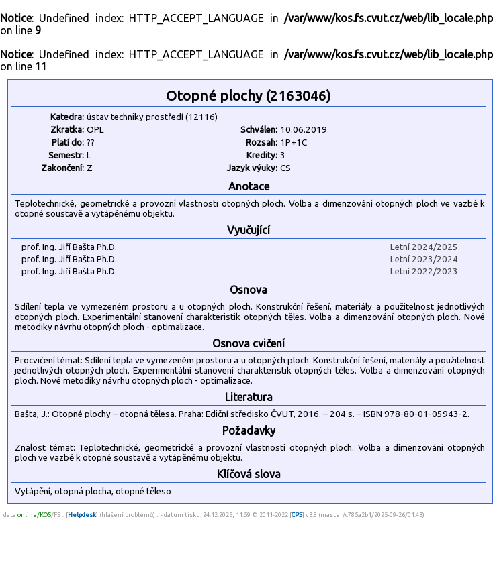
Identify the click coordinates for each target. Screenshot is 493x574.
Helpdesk (82, 514)
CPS (297, 514)
